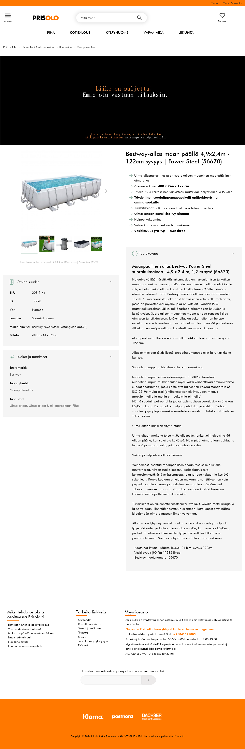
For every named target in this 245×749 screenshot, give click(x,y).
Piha (51, 32)
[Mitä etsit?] (111, 18)
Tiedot (214, 3)
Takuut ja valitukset (89, 628)
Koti (5, 47)
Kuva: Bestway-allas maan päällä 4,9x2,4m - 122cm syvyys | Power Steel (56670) (59, 262)
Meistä (82, 636)
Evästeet (83, 645)
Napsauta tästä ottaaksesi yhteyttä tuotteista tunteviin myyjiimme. (170, 629)
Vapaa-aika (153, 32)
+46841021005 (184, 634)
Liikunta (185, 32)
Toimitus (83, 632)
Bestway (15, 374)
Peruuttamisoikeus (89, 624)
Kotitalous (80, 32)
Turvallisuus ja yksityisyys (93, 641)
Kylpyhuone (117, 32)
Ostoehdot (84, 619)
